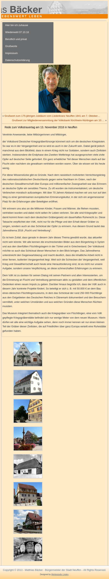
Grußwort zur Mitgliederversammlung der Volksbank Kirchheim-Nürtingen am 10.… (58, 120)
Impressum (11, 53)
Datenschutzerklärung (17, 60)
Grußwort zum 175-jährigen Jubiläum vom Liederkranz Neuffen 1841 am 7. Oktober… (52, 115)
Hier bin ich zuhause (16, 25)
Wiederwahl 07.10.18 (17, 32)
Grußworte (11, 46)
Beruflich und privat (16, 39)
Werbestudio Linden (60, 574)
